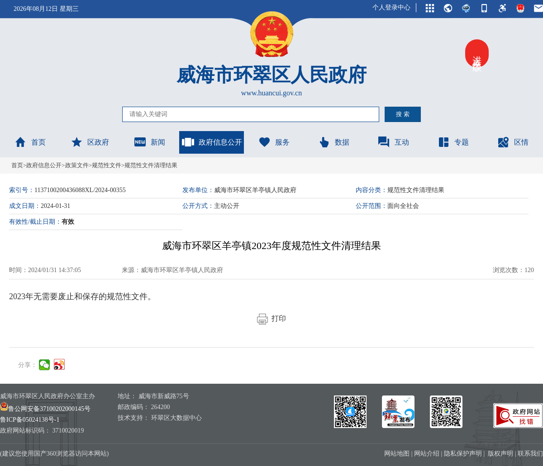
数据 (333, 142)
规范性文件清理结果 (150, 165)
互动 (393, 142)
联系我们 (530, 453)
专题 (453, 142)
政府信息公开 (211, 142)
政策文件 (77, 165)
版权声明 (500, 453)
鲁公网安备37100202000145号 (45, 408)
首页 (30, 142)
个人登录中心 (391, 7)
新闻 (149, 142)
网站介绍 (426, 453)
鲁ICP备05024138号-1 (29, 419)
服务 (274, 142)
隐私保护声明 (463, 453)
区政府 (89, 142)
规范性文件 (106, 165)
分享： (27, 365)
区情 (513, 142)
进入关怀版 (477, 53)
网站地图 (397, 453)
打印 (271, 318)
